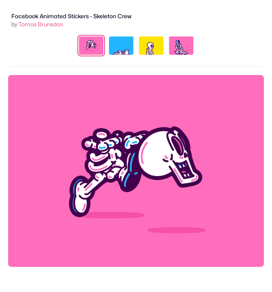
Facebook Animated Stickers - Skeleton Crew (71, 16)
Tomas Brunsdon (41, 24)
